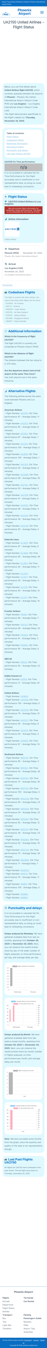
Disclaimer (28, 1340)
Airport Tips (29, 1328)
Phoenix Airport (24, 11)
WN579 (24, 873)
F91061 (24, 614)
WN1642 (25, 778)
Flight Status (12, 136)
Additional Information (17, 143)
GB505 (24, 662)
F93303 (24, 635)
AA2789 (24, 495)
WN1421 (24, 768)
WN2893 (25, 839)
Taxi (4, 1322)
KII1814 (24, 679)
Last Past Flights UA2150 (18, 153)
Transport (7, 1315)
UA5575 (24, 720)
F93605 (24, 645)
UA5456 (24, 699)
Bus (4, 1318)
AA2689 (24, 474)
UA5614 (24, 730)
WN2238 (25, 798)
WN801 (24, 884)
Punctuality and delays (17, 150)
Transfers (7, 1328)
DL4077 (24, 577)
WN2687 (25, 819)
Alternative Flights (15, 147)
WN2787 (24, 829)
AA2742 (24, 485)
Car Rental (29, 1301)
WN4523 (25, 870)
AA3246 (24, 526)
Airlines (6, 1311)
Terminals (28, 1298)
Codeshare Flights (15, 140)
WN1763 (24, 788)
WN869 (24, 894)
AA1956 (24, 454)
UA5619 (24, 740)
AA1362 (24, 433)
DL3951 (24, 563)
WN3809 (25, 860)
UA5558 (24, 710)
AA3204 (24, 515)
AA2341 (24, 464)
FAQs (26, 1325)
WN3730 (25, 850)
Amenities (28, 1332)
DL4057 (24, 573)
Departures (8, 1304)
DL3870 (24, 543)
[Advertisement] (23, 57)
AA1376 (24, 444)
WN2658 (25, 809)
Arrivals (6, 1301)
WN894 (24, 897)
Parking (27, 1315)
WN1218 (24, 758)
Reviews (27, 1322)
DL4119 (24, 587)
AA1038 (24, 413)
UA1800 (24, 696)
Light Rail (7, 1325)
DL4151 (24, 597)
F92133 (24, 624)
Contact (36, 1340)
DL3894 (24, 553)
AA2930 (24, 505)
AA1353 (24, 423)
